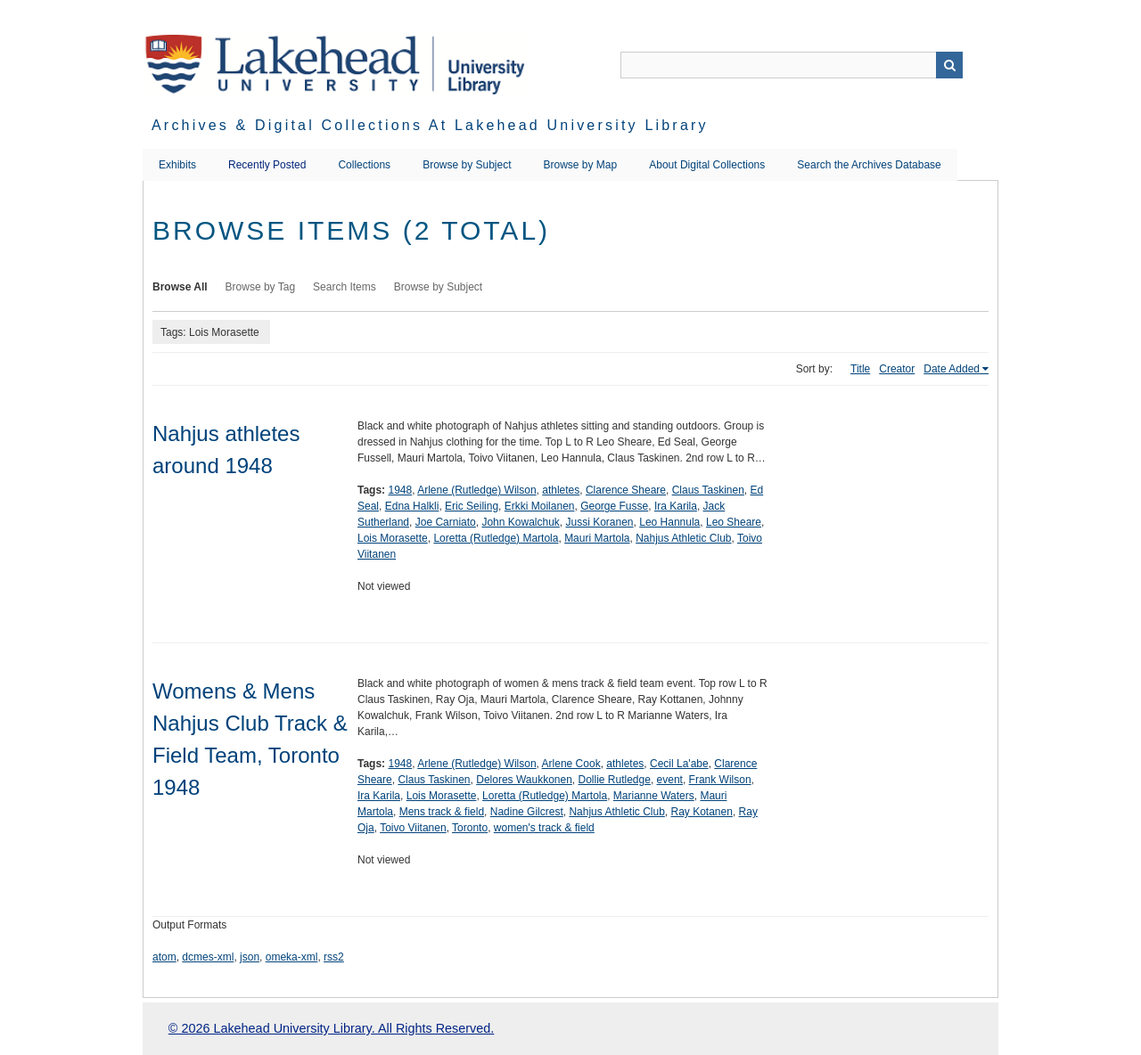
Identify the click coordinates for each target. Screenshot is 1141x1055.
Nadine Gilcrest (526, 812)
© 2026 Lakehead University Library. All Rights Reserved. (331, 1028)
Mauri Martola (596, 538)
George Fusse (614, 506)
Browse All (180, 287)
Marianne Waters (653, 795)
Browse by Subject (467, 165)
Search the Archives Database (868, 165)
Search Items (344, 287)
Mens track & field (441, 812)
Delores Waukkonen (524, 779)
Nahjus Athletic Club (683, 538)
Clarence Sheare (626, 490)
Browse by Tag (261, 287)
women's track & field (544, 828)
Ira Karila (675, 506)
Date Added (951, 369)
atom (164, 957)
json (249, 957)
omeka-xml (292, 957)
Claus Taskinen (708, 490)
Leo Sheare (733, 522)
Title (860, 369)
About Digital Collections (707, 165)
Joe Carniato (445, 522)
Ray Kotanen (702, 812)
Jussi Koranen (600, 522)
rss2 (334, 957)
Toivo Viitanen (413, 828)
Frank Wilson (720, 779)
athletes (560, 490)
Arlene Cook (571, 763)
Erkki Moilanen (540, 506)
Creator (897, 369)
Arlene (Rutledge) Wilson (476, 490)
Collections (364, 165)
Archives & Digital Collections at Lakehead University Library (430, 125)
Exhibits (177, 165)
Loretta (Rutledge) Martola (495, 538)
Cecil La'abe (679, 763)
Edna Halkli (412, 506)
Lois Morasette (392, 538)
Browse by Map (581, 165)
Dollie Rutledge (615, 779)
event (670, 779)
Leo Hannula (669, 522)
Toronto (470, 828)
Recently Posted (267, 165)
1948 (400, 490)
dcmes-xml (208, 957)
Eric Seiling (471, 506)
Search (949, 65)
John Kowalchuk (520, 522)
